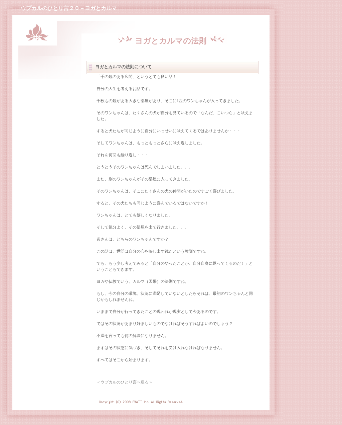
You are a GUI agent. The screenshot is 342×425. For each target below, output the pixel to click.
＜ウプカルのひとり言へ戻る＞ (125, 382)
